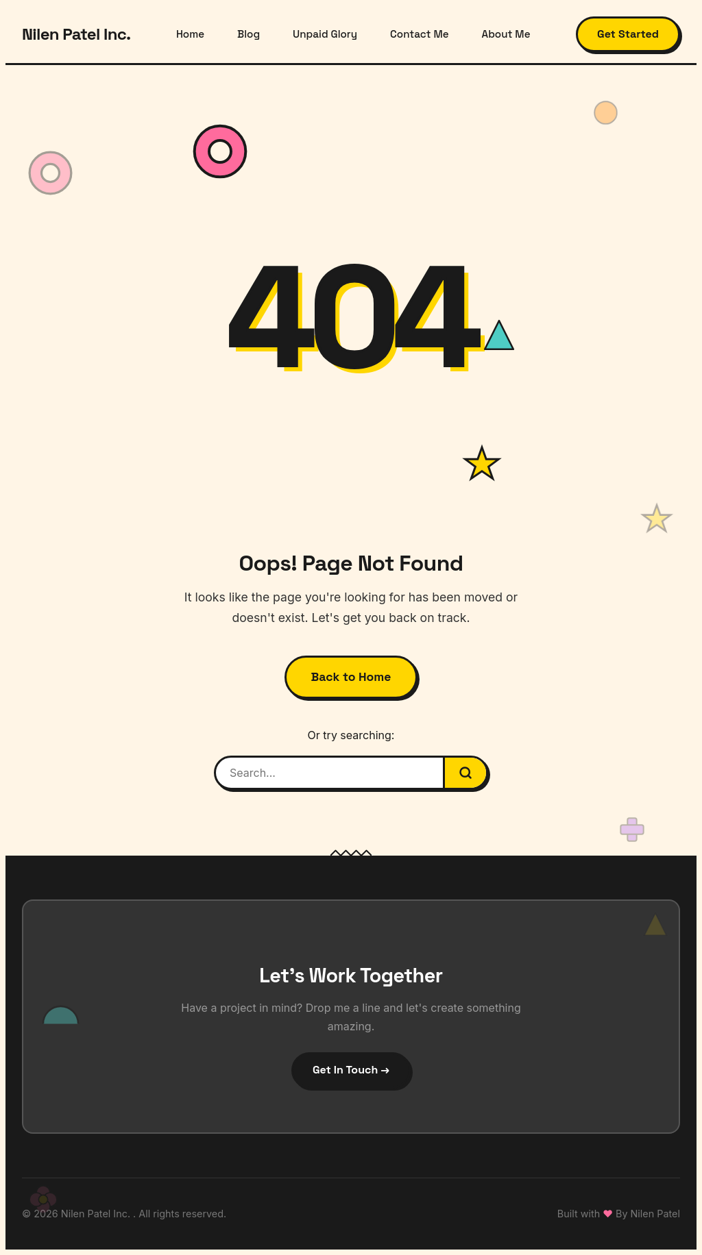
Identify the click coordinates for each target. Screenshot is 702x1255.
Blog (248, 33)
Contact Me (419, 33)
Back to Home (351, 676)
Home (190, 33)
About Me (506, 33)
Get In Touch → (351, 1070)
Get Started (628, 34)
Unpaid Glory (325, 33)
